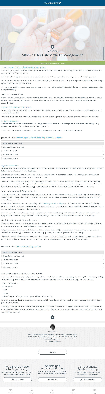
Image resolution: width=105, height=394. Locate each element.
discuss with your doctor (43, 184)
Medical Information (46, 63)
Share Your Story (17, 380)
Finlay (52, 332)
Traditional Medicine (59, 63)
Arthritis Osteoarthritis (10, 151)
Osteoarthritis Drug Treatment (13, 147)
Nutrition (53, 51)
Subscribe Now (52, 380)
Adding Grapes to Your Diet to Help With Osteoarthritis (39, 138)
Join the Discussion (88, 380)
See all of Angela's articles (52, 341)
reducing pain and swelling (53, 204)
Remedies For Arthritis (10, 155)
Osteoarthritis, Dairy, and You (28, 246)
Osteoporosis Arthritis (10, 158)
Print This (52, 352)
